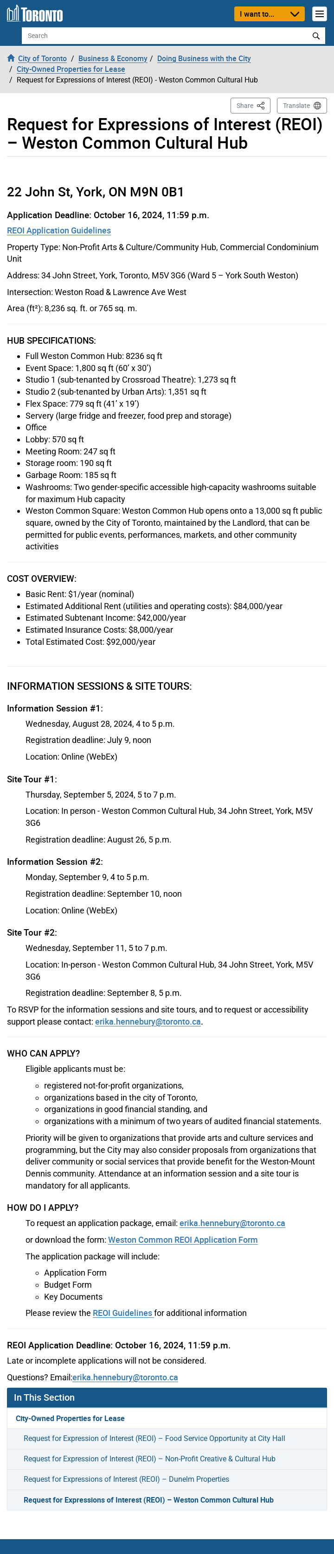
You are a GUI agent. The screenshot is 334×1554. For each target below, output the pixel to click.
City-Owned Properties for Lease (70, 1418)
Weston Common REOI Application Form (183, 1239)
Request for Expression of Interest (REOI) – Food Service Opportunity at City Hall (154, 1438)
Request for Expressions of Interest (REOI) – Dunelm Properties (126, 1479)
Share (253, 105)
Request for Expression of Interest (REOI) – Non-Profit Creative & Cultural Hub (150, 1458)
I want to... (257, 14)
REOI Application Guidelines (59, 230)
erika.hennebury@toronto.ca (148, 1021)
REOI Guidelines (123, 1312)
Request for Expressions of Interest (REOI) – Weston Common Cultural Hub (149, 1500)
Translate (296, 105)
